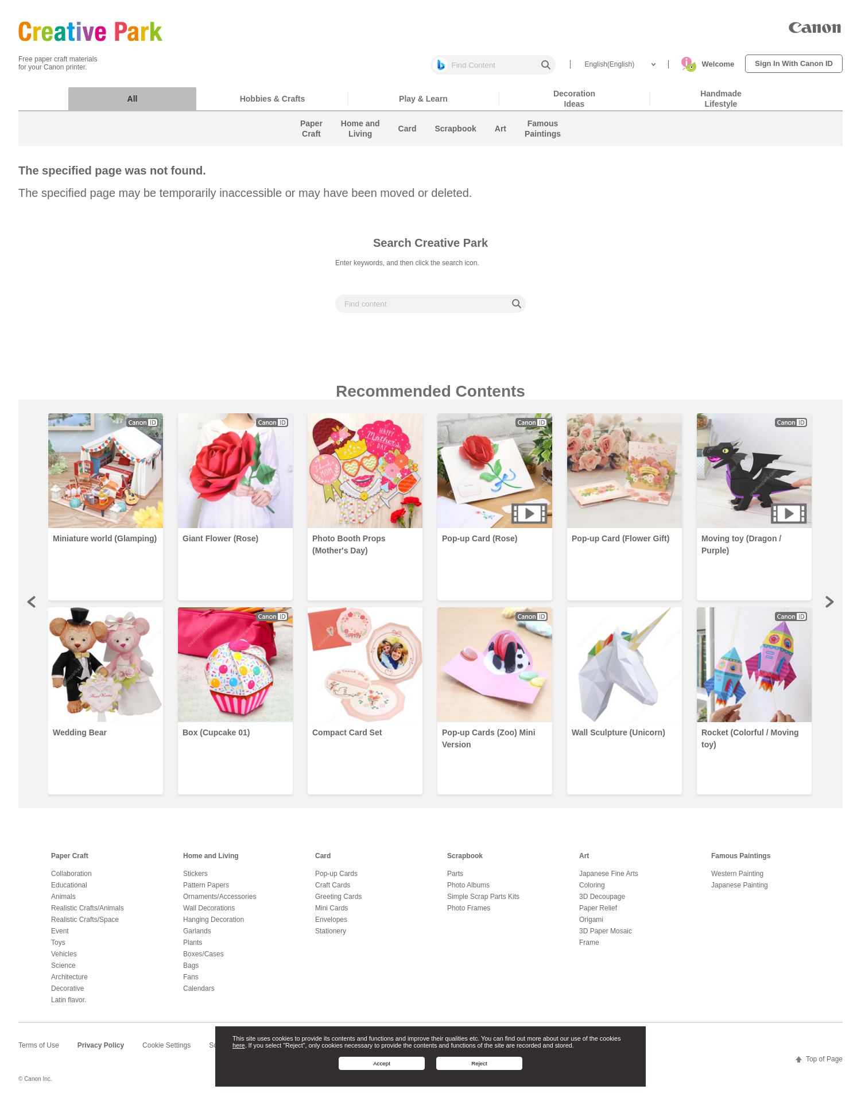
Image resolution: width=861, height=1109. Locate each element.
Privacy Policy (100, 1051)
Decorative (67, 994)
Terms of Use (38, 1051)
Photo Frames (468, 914)
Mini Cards (331, 914)
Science (63, 971)
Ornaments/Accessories (219, 902)
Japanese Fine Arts (608, 879)
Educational (69, 891)
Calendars (199, 994)
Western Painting (737, 879)
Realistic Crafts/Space (85, 925)
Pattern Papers (206, 891)
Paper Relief (598, 914)
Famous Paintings (740, 862)
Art (584, 862)
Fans (191, 983)
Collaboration (71, 879)
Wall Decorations (209, 914)
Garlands (197, 937)
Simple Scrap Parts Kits (483, 902)
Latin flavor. (68, 1006)
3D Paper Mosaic (605, 937)
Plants (192, 948)
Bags (191, 971)
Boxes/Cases (203, 960)
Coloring (592, 891)
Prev (32, 607)
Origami (591, 925)
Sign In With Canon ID (794, 63)
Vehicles (64, 960)
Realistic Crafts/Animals (87, 914)
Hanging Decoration (213, 925)
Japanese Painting (739, 891)
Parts (455, 879)
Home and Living (211, 862)
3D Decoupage (602, 902)
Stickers (195, 879)
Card (323, 862)
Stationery (330, 937)
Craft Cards (332, 891)
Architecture (69, 983)
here (238, 1045)
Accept (381, 1063)
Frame (589, 948)
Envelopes (331, 925)
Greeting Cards (338, 902)
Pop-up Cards (336, 879)
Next (829, 607)
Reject (479, 1063)
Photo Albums (468, 891)
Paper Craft (69, 862)
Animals (63, 902)
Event (60, 937)
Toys (58, 948)
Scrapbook (465, 862)
